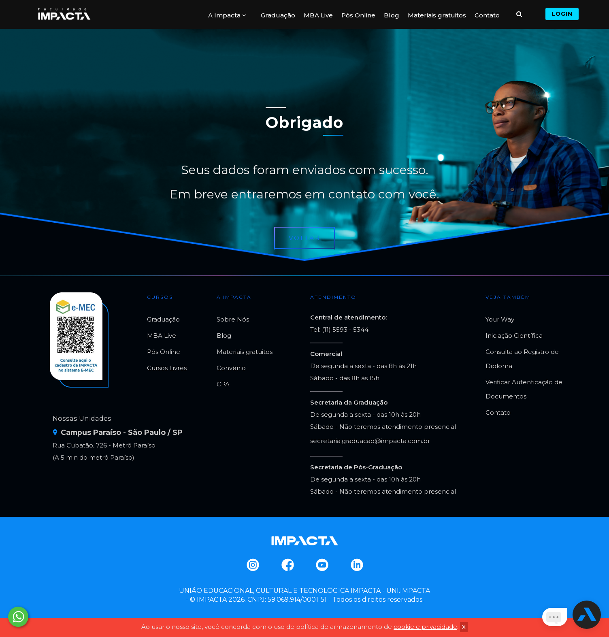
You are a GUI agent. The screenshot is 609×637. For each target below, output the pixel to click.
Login (562, 14)
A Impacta (227, 15)
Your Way (499, 319)
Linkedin (356, 564)
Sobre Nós (233, 319)
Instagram (252, 564)
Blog (391, 15)
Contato (487, 15)
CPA (223, 384)
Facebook (287, 564)
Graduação (278, 15)
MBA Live (318, 15)
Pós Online (358, 15)
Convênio (231, 368)
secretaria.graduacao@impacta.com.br (370, 441)
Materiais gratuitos (437, 15)
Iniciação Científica (514, 335)
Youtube (321, 564)
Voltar (305, 238)
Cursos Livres (167, 368)
